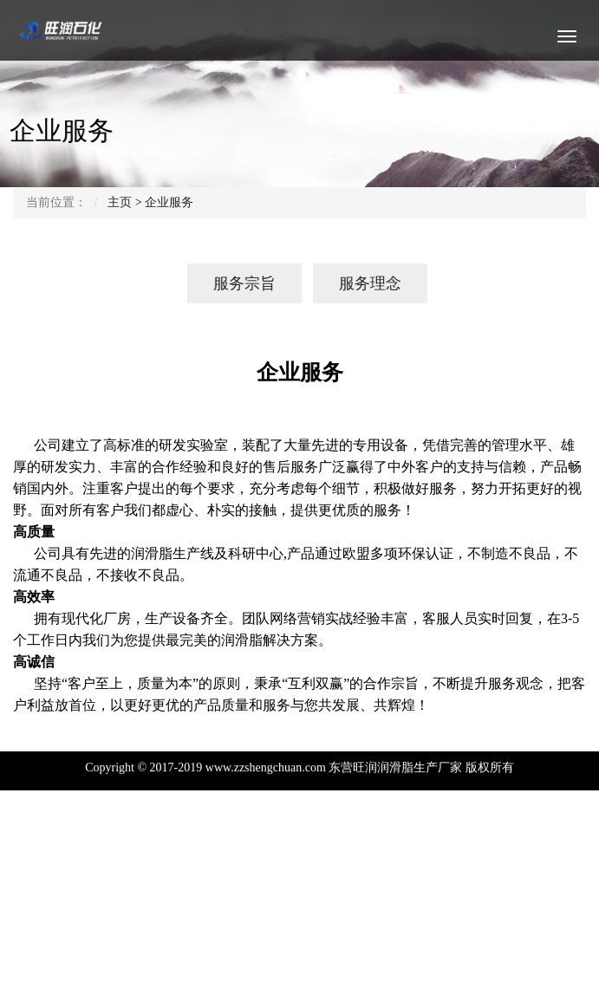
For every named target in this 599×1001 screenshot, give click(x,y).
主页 (119, 202)
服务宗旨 (232, 283)
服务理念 (358, 283)
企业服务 (169, 202)
